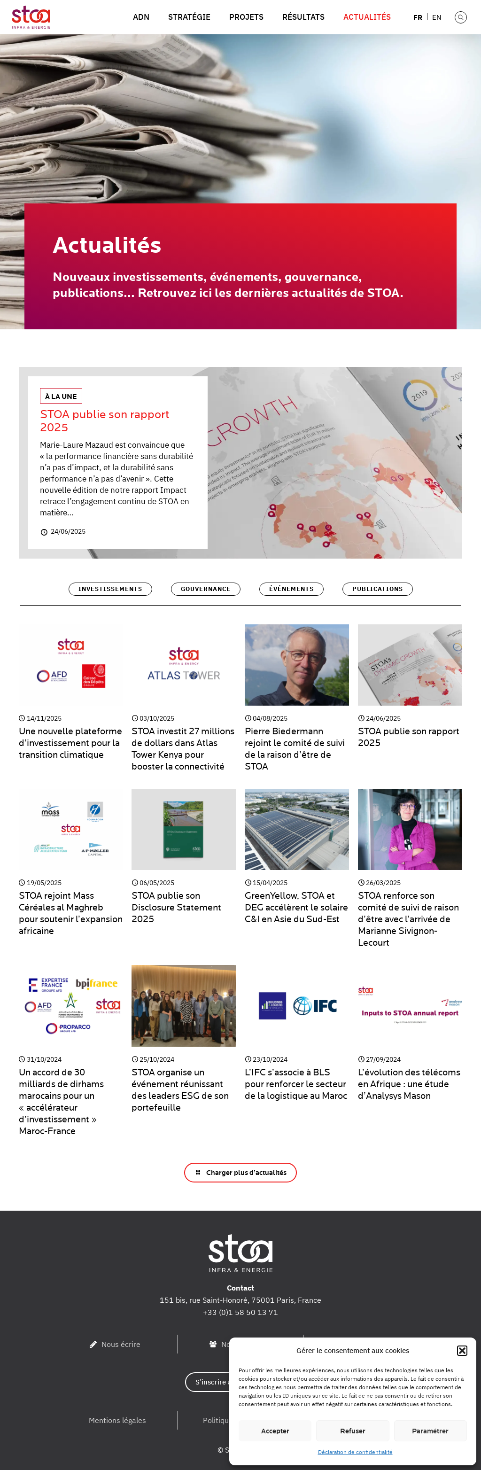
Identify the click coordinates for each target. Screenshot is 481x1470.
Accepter (275, 1431)
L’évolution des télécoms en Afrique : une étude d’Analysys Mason (409, 1084)
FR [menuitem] (417, 16)
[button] (462, 1350)
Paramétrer (430, 1431)
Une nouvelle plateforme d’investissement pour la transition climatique (70, 743)
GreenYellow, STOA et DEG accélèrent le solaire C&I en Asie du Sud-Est (296, 907)
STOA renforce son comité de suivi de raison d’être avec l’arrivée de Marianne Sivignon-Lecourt (408, 919)
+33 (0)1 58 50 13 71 (240, 1312)
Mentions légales (117, 1420)
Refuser (352, 1431)
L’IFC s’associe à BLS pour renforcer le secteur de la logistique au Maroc (296, 1084)
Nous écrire (120, 1344)
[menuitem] (418, 16)
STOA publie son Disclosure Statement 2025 (176, 907)
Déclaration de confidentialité (355, 1451)
